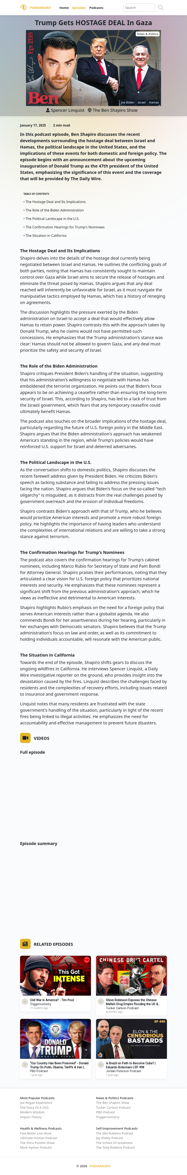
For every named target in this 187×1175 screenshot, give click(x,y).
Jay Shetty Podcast (109, 1138)
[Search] (161, 8)
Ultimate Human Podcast (38, 1138)
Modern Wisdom (32, 1112)
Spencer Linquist (67, 110)
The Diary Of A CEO (34, 1107)
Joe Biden (127, 102)
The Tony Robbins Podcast (115, 1147)
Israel (141, 102)
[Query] (139, 7)
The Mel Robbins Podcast (114, 1133)
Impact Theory (31, 1117)
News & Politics (148, 34)
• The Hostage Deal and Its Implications (54, 201)
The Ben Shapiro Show (113, 110)
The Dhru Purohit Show (37, 1143)
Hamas (154, 102)
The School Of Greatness (114, 1143)
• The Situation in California (44, 235)
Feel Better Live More (35, 1133)
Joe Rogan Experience (36, 1102)
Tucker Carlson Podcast (122, 1008)
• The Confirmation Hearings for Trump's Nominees (63, 227)
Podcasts (96, 7)
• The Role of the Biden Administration (53, 210)
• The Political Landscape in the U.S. (51, 218)
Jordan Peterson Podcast (123, 1071)
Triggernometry (40, 1004)
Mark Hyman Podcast (36, 1147)
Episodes (79, 7)
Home (64, 7)
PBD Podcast (39, 1071)
